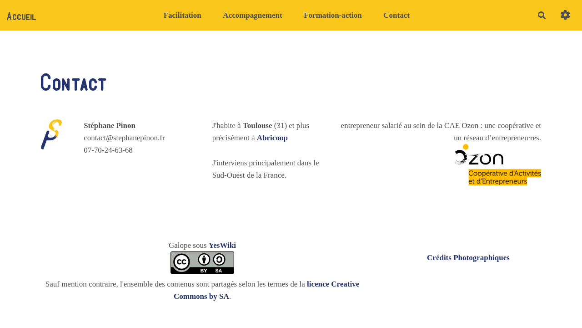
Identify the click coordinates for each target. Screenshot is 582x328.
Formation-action (332, 15)
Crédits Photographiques (468, 257)
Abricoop (272, 137)
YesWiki (222, 245)
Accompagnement (252, 15)
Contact (396, 15)
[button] (565, 15)
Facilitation (182, 15)
